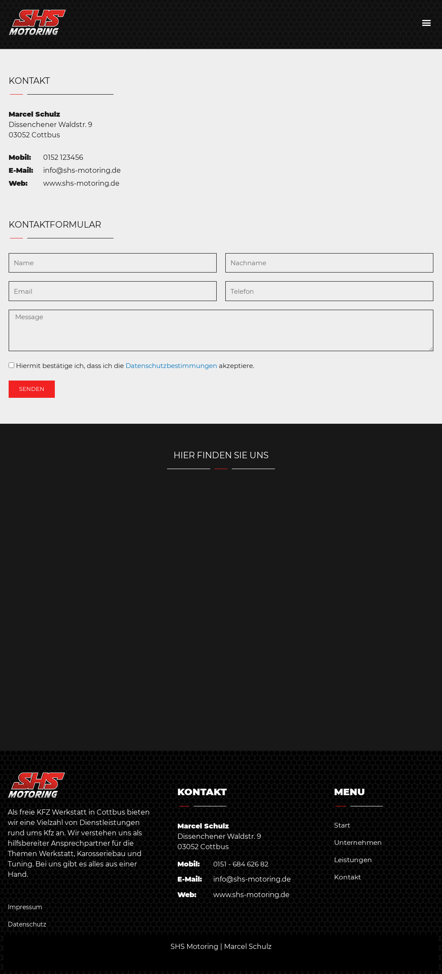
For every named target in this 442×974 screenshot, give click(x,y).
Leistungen (354, 860)
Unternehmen (359, 842)
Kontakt (348, 877)
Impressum (25, 907)
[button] (426, 22)
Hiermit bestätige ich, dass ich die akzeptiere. (135, 366)
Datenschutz (27, 924)
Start (342, 825)
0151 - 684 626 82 (242, 864)
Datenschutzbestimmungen (171, 366)
